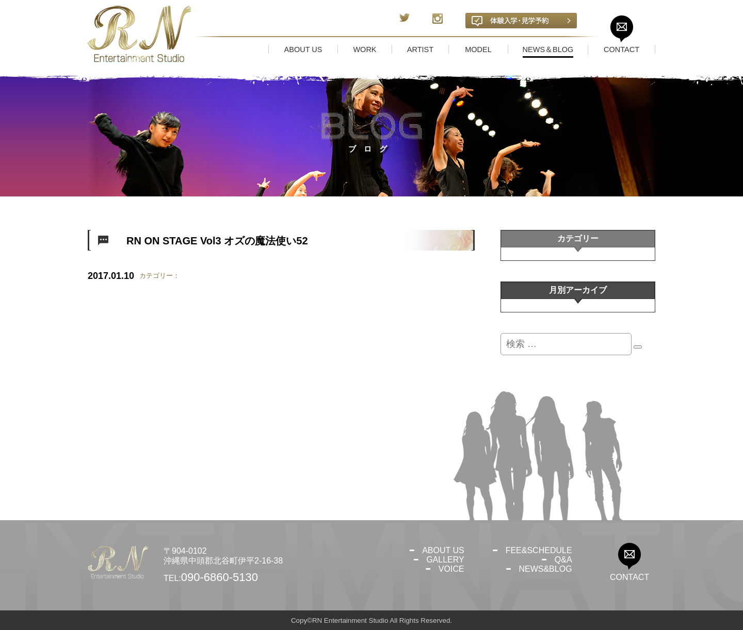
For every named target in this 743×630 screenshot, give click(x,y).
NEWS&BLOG (545, 569)
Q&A (563, 559)
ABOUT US (443, 550)
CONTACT (629, 577)
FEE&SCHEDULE (539, 550)
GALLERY (445, 559)
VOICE (451, 569)
